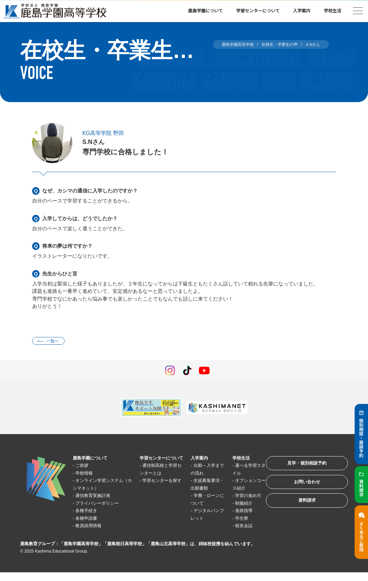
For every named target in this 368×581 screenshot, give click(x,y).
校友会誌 (238, 534)
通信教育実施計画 (97, 496)
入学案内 (301, 10)
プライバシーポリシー (102, 504)
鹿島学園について (205, 10)
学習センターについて (258, 10)
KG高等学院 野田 (105, 133)
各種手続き (89, 511)
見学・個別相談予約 (302, 466)
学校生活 (332, 10)
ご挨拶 (84, 466)
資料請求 (302, 507)
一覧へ (54, 341)
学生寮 (235, 526)
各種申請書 (89, 519)
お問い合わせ (302, 486)
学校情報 (87, 474)
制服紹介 (238, 511)
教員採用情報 (92, 526)
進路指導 (238, 519)
